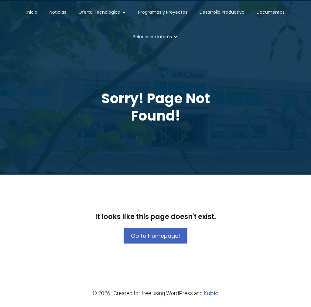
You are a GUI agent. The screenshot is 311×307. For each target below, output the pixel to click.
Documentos (271, 12)
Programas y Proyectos (162, 12)
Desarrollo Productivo (222, 12)
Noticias (58, 12)
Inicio (31, 12)
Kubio (211, 293)
